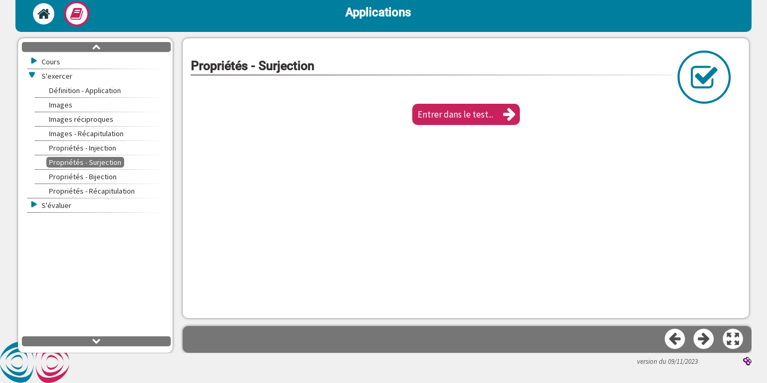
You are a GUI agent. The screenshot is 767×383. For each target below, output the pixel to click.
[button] (466, 114)
